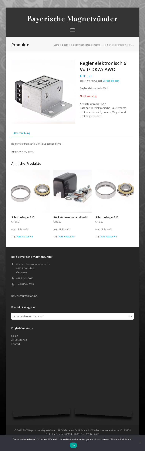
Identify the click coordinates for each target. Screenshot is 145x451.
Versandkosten (111, 80)
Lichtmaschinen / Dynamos (95, 112)
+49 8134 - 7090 (24, 278)
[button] (72, 29)
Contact (15, 344)
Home (14, 335)
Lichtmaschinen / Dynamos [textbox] (71, 316)
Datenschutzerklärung (24, 296)
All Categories (19, 339)
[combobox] (72, 316)
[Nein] (140, 443)
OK (73, 445)
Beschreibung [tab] (22, 133)
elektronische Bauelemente (110, 108)
